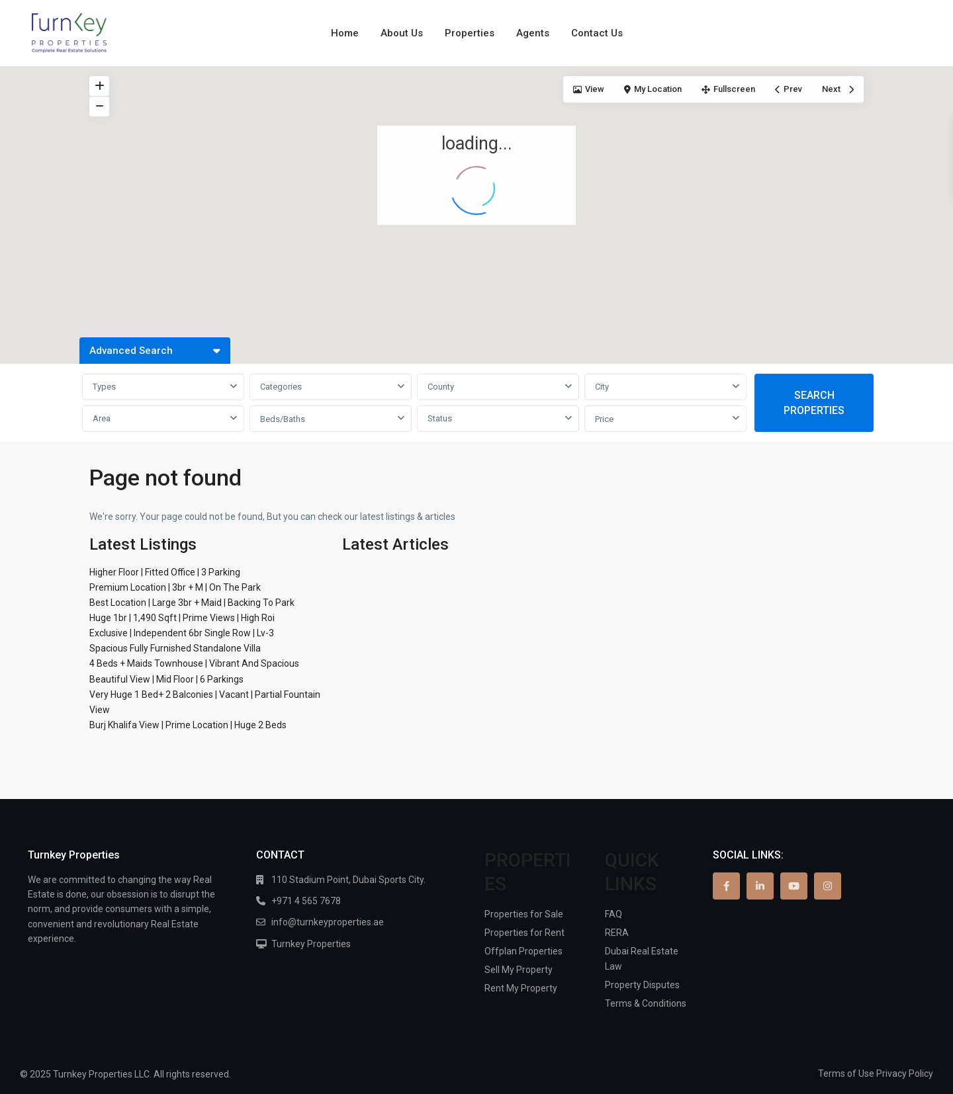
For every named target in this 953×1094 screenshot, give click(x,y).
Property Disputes (642, 985)
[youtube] (793, 886)
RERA (617, 932)
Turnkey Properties (311, 944)
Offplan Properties (523, 951)
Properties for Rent (524, 932)
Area (102, 418)
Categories (281, 387)
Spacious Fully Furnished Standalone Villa (175, 648)
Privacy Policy (904, 1073)
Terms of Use (846, 1073)
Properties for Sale (523, 914)
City (602, 387)
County (441, 387)
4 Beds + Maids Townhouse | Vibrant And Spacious (194, 663)
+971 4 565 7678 (306, 901)
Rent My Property (520, 988)
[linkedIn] (760, 886)
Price (604, 419)
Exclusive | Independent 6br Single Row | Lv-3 (181, 633)
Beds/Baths (282, 419)
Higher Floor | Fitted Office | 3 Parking (164, 572)
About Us (402, 33)
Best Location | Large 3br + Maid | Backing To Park (192, 602)
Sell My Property (518, 969)
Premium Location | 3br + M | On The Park (175, 587)
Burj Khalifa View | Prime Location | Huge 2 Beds (188, 725)
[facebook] (726, 886)
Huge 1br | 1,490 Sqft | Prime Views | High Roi (182, 617)
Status (440, 418)
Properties (469, 33)
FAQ (613, 914)
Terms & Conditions (645, 1003)
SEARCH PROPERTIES (814, 403)
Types (104, 387)
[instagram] (827, 886)
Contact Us (597, 33)
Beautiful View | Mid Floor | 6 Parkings (166, 679)
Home (345, 33)
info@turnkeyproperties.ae (327, 922)
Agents (532, 33)
